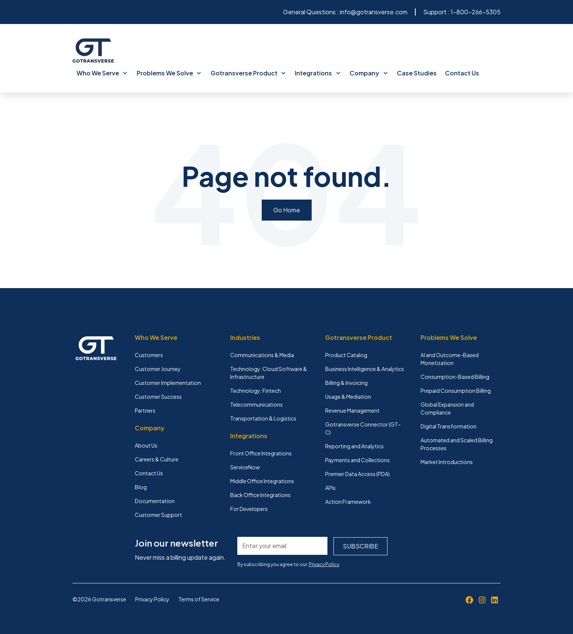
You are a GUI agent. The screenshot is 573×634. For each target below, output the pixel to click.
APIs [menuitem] (330, 487)
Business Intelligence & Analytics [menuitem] (364, 368)
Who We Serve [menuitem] (101, 73)
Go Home (286, 209)
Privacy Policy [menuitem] (152, 598)
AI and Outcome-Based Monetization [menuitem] (450, 358)
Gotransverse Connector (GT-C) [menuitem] (363, 428)
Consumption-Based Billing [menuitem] (455, 376)
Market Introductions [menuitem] (447, 461)
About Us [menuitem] (146, 445)
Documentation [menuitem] (155, 500)
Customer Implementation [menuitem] (168, 382)
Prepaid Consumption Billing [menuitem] (456, 390)
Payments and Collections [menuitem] (357, 459)
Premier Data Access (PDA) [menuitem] (357, 473)
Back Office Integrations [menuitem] (260, 494)
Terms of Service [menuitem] (198, 598)
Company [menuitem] (365, 73)
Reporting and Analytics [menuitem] (354, 445)
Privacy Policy (324, 563)
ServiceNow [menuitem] (245, 466)
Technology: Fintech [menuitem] (255, 390)
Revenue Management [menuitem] (352, 410)
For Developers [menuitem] (249, 508)
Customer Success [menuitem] (158, 396)
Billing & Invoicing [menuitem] (346, 382)
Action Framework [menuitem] (348, 501)
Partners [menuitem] (145, 410)
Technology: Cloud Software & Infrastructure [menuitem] (268, 372)
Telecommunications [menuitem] (256, 404)
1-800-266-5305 (476, 12)
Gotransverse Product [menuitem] (246, 73)
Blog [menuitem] (141, 486)
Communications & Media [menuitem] (262, 354)
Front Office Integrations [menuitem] (261, 452)
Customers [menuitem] (149, 354)
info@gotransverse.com (373, 12)
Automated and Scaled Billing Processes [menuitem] (457, 443)
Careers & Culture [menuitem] (156, 458)
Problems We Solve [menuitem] (168, 73)
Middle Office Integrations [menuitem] (262, 480)
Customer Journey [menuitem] (158, 368)
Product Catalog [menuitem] (346, 354)
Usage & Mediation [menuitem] (348, 396)
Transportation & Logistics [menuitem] (263, 418)
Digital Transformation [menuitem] (448, 425)
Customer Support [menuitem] (158, 514)
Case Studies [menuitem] (413, 73)
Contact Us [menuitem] (457, 73)
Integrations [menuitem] (315, 73)
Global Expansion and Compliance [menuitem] (447, 408)
